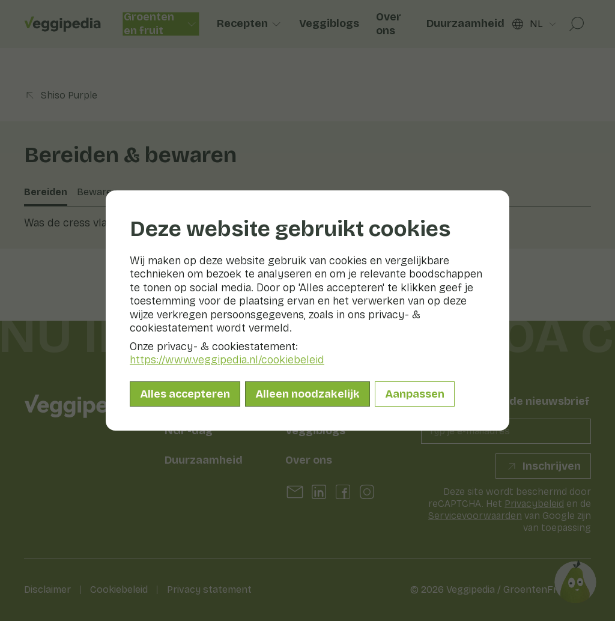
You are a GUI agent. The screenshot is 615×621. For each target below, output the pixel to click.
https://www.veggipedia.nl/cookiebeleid (227, 359)
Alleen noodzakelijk (307, 394)
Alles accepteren (185, 394)
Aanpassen (414, 394)
